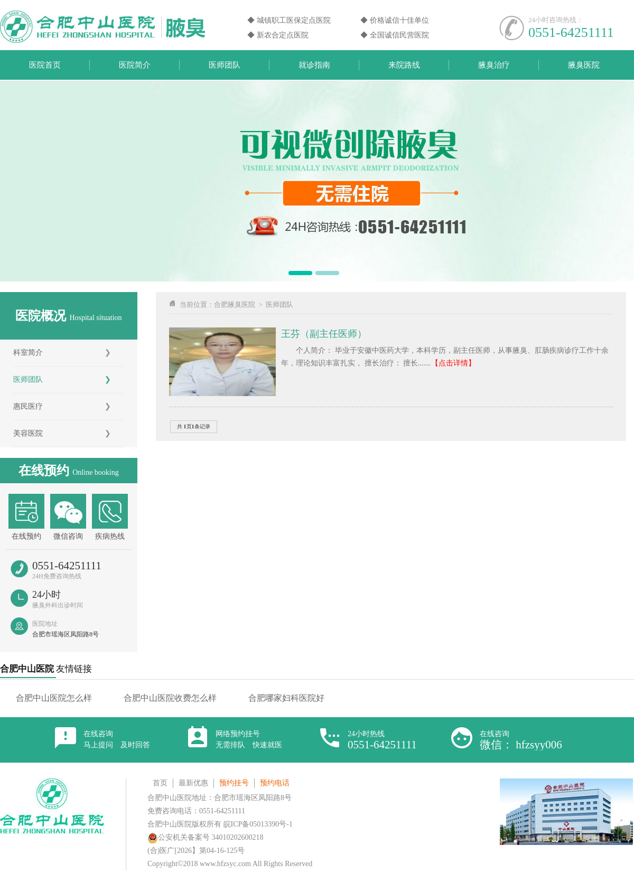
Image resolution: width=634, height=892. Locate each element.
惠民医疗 (28, 406)
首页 (160, 783)
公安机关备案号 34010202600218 (205, 837)
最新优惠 (193, 783)
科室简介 (28, 352)
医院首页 (45, 65)
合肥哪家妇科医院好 (286, 697)
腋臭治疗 (494, 65)
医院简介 (135, 65)
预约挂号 (234, 783)
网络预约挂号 (249, 739)
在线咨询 (116, 739)
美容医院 (28, 433)
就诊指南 (314, 65)
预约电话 (275, 783)
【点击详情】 (453, 363)
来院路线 (404, 65)
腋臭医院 (584, 65)
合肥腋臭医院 (234, 304)
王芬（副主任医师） (324, 333)
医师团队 (224, 65)
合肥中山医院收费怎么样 (170, 697)
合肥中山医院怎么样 (54, 697)
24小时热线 (382, 740)
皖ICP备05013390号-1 (258, 824)
